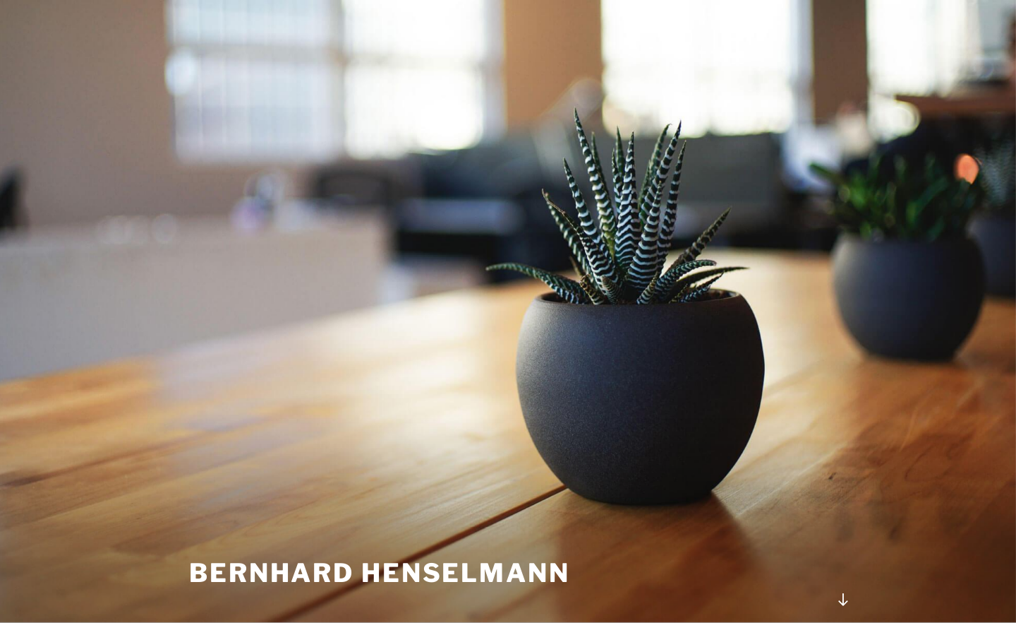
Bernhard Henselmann (379, 572)
